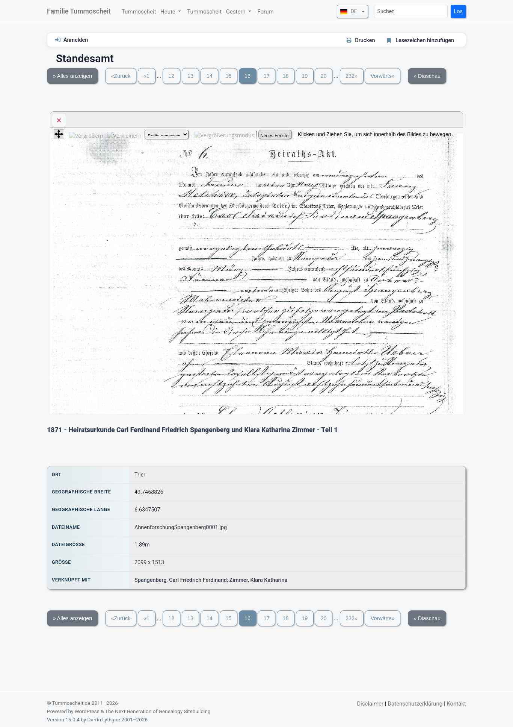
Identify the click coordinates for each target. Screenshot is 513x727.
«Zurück (120, 76)
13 (190, 76)
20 (324, 76)
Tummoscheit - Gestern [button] (217, 11)
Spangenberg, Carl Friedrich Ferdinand (180, 580)
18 (285, 76)
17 (267, 76)
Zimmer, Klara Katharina (258, 580)
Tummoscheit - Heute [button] (149, 11)
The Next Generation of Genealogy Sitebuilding (158, 711)
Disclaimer (370, 703)
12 (171, 76)
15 (228, 76)
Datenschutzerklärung (415, 703)
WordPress (87, 711)
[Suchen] (411, 11)
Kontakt (456, 703)
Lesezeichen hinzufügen (424, 40)
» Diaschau (427, 76)
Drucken (365, 40)
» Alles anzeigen (72, 76)
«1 (146, 76)
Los (458, 11)
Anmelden (75, 40)
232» (352, 76)
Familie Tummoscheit (79, 11)
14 (210, 76)
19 (305, 76)
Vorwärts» (383, 76)
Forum (265, 11)
